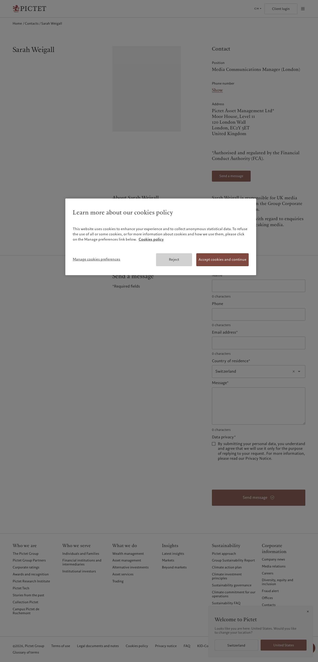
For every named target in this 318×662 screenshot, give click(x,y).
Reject (174, 259)
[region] (160, 237)
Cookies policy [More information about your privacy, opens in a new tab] (151, 239)
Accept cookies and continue (222, 259)
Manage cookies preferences (96, 259)
